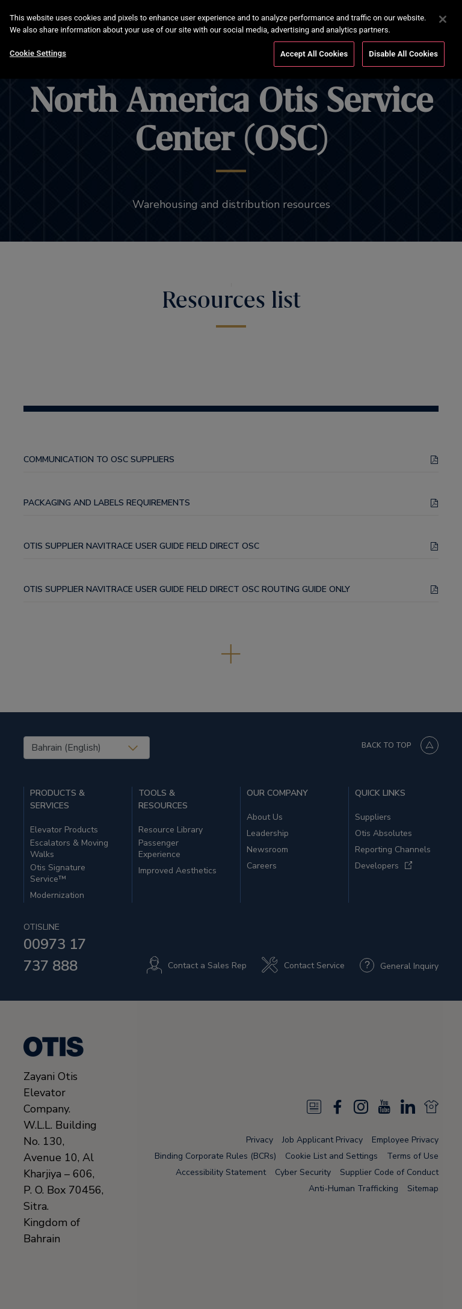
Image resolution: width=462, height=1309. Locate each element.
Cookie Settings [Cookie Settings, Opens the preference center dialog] (38, 52)
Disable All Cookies (403, 53)
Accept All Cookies (314, 53)
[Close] (443, 18)
